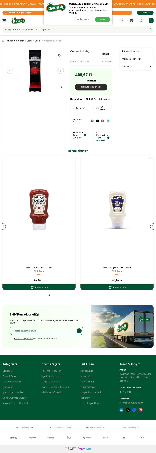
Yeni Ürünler (87, 381)
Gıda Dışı (7, 371)
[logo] (18, 20)
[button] (10, 71)
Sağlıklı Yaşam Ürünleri (15, 403)
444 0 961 (125, 391)
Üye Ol (145, 12)
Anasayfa (9, 41)
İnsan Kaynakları (89, 403)
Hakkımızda (86, 371)
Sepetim (85, 398)
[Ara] (150, 29)
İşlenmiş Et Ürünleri (13, 392)
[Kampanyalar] (121, 20)
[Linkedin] (121, 410)
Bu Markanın (79, 135)
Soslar (38, 41)
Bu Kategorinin (103, 136)
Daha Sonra (83, 19)
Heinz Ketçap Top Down (39, 267)
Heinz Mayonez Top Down (117, 267)
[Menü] (4, 21)
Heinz (39, 275)
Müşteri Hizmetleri (90, 392)
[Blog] (131, 20)
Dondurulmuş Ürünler (14, 398)
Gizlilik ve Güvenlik (51, 392)
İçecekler (7, 387)
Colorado (107, 61)
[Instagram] (141, 410)
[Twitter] (128, 410)
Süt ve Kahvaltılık (11, 381)
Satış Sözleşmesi (50, 381)
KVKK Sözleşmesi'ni (23, 338)
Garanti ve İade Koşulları (55, 387)
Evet (102, 19)
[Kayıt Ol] (79, 330)
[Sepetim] (151, 20)
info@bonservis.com (131, 402)
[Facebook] (134, 410)
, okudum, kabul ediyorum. (34, 338)
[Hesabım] (141, 20)
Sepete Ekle (39, 287)
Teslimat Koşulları (51, 371)
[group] (35, 71)
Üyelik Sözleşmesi (51, 376)
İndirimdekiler (88, 387)
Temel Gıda (26, 41)
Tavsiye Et (79, 108)
